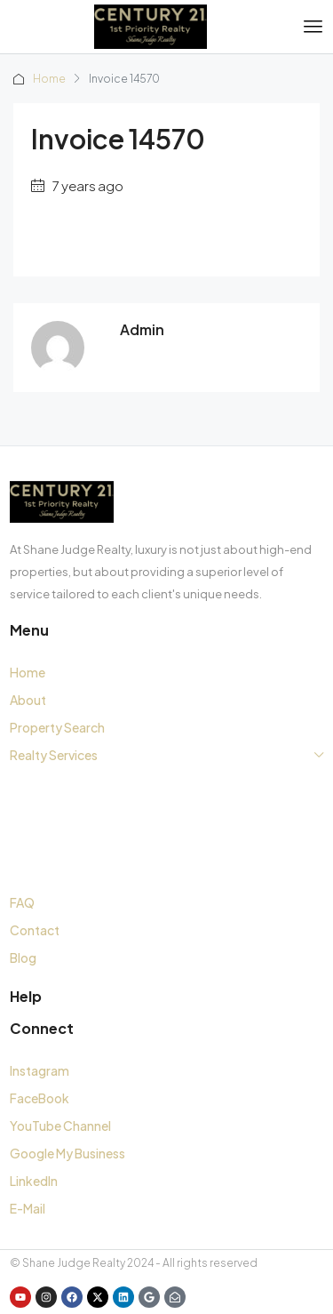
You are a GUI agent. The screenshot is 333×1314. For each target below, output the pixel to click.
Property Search (57, 727)
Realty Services (54, 755)
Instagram (39, 1070)
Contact (34, 930)
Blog (23, 957)
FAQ (22, 902)
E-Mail (27, 1208)
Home (49, 78)
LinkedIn (34, 1181)
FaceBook (39, 1098)
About (28, 700)
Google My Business (67, 1153)
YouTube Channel (60, 1126)
